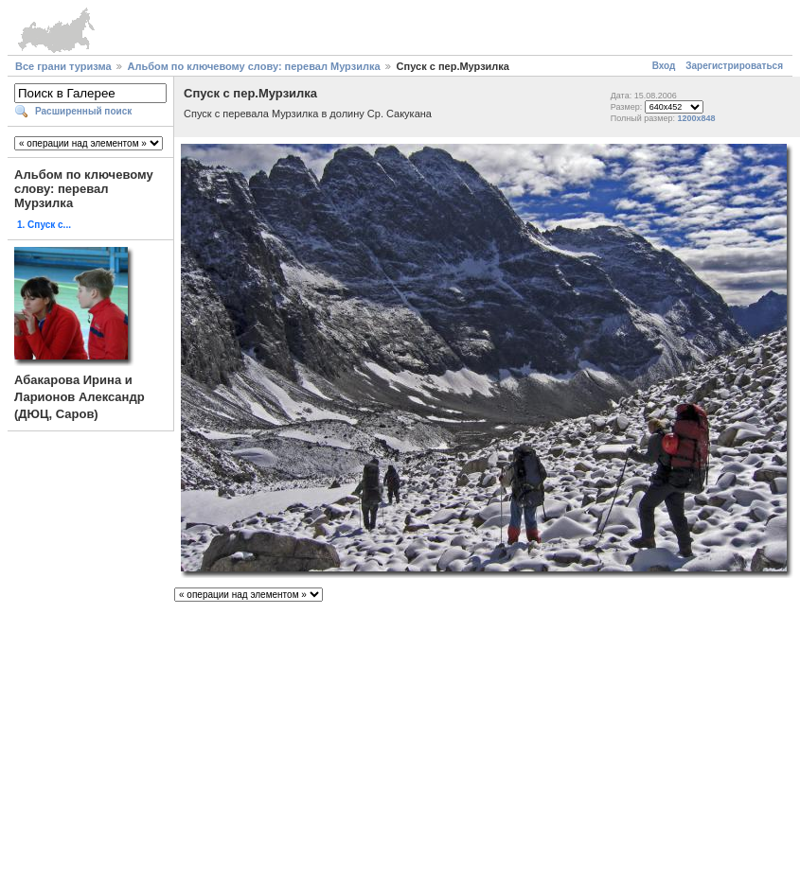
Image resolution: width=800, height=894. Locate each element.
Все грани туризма (63, 66)
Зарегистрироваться (734, 66)
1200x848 (696, 118)
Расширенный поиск (83, 111)
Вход (664, 66)
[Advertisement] (400, 740)
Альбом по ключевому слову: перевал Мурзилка (254, 66)
